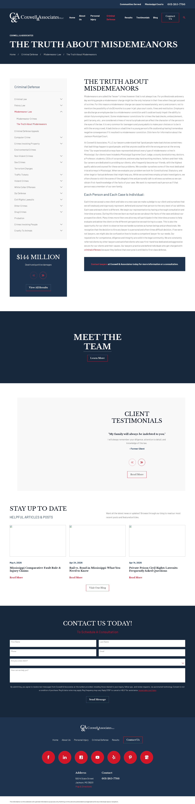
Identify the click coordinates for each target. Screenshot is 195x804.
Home (55, 739)
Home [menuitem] (72, 17)
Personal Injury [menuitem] (95, 17)
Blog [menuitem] (155, 17)
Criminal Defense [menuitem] (111, 17)
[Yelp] (113, 757)
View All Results (38, 287)
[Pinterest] (130, 757)
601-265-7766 (176, 4)
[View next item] (43, 275)
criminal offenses (92, 249)
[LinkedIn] (64, 757)
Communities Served (130, 4)
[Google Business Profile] (146, 757)
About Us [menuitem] (82, 17)
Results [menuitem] (128, 17)
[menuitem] (36, 99)
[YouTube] (97, 757)
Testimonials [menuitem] (142, 17)
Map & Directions (83, 786)
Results (115, 739)
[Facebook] (48, 757)
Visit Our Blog (97, 587)
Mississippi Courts (154, 4)
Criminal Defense (100, 739)
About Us (66, 739)
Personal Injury (81, 739)
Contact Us (170, 17)
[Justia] (81, 757)
